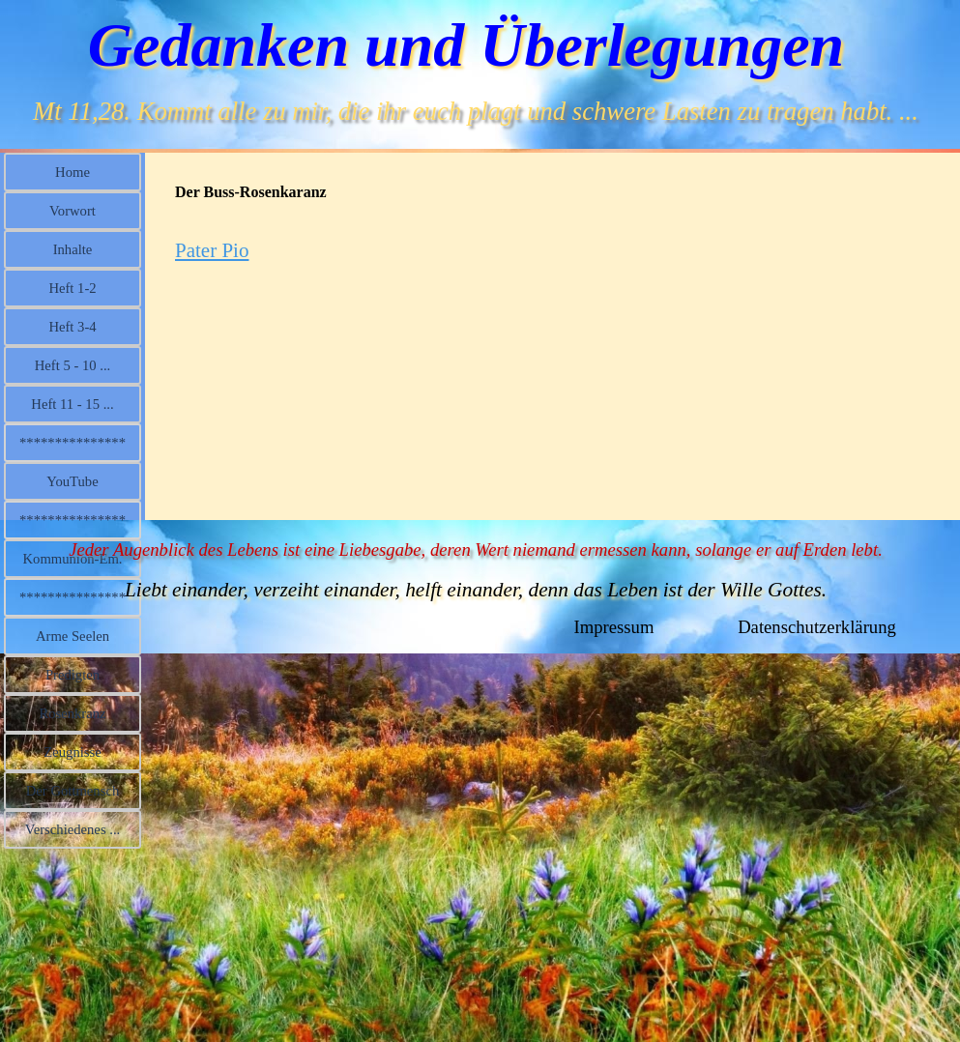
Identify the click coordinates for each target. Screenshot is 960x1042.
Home (72, 172)
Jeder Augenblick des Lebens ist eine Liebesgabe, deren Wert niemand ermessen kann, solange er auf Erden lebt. (476, 549)
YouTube (72, 481)
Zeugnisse (72, 752)
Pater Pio (211, 250)
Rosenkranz (72, 713)
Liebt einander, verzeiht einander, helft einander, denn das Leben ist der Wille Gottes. (476, 589)
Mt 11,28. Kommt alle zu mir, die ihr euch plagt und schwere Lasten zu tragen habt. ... (475, 111)
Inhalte (73, 249)
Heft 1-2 (72, 288)
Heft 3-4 (72, 326)
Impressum (614, 627)
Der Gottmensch (72, 790)
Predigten (72, 674)
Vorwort (72, 210)
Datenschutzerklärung (817, 627)
